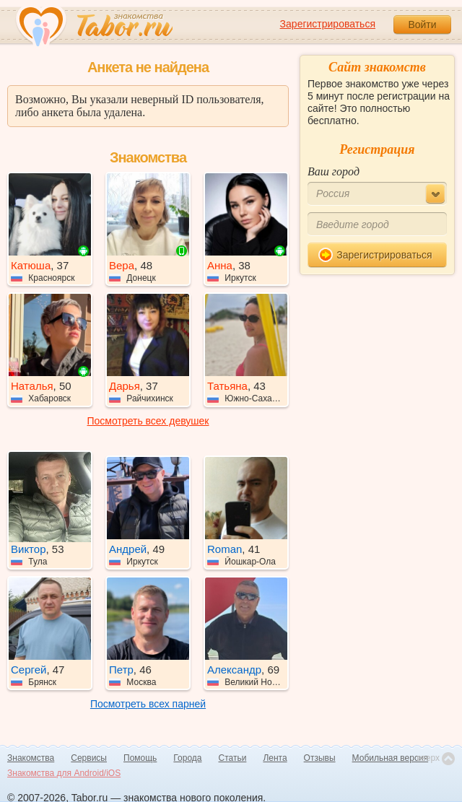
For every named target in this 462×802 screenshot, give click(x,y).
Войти (422, 24)
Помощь (140, 758)
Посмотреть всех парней (148, 704)
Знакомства (30, 758)
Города (187, 758)
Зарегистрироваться (327, 24)
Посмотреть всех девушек (148, 421)
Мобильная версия (390, 758)
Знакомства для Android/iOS (64, 773)
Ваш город (333, 171)
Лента (275, 758)
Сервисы (89, 758)
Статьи (233, 758)
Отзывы (320, 758)
